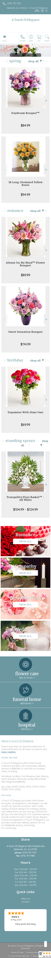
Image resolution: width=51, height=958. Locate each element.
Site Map (36, 956)
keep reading (8, 752)
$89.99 (25, 275)
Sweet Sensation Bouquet (25, 331)
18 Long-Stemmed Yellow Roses (26, 184)
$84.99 (25, 125)
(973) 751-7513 (14, 3)
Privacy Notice (33, 952)
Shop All (33, 61)
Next (47, 100)
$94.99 (25, 194)
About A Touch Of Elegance (17, 740)
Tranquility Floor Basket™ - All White (25, 498)
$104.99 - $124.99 (25, 509)
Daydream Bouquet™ (25, 113)
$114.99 (26, 344)
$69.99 (25, 425)
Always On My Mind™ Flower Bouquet (25, 264)
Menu (4, 41)
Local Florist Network (19, 956)
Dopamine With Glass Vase (25, 412)
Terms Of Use (17, 952)
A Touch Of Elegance (25, 20)
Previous (4, 100)
